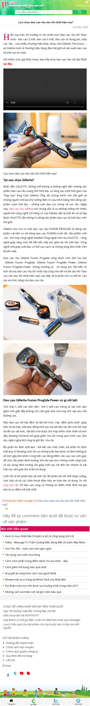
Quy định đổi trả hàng (19, 656)
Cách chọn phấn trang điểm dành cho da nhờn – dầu (36, 561)
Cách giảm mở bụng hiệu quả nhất (25, 567)
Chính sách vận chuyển (20, 647)
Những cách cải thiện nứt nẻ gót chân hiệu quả (33, 592)
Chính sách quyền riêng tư (22, 651)
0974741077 (32, 615)
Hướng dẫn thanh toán (19, 643)
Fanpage (74, 620)
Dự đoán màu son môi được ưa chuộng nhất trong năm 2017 (41, 585)
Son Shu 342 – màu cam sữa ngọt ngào (28, 548)
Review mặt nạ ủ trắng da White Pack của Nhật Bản (35, 579)
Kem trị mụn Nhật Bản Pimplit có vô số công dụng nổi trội (39, 536)
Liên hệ (10, 660)
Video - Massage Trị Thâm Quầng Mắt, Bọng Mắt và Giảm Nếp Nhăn (45, 542)
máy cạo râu (11, 485)
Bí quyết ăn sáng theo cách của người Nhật (30, 573)
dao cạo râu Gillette (21, 208)
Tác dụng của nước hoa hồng (22, 555)
